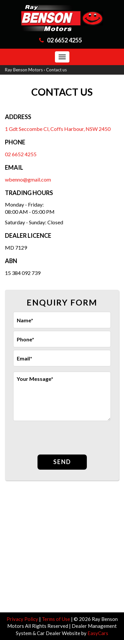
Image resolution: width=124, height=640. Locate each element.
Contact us (56, 69)
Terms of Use (56, 619)
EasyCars (97, 633)
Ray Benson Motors (24, 69)
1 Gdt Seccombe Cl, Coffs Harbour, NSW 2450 (58, 129)
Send (62, 461)
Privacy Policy (23, 619)
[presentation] (63, 438)
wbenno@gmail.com (28, 179)
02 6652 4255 (64, 40)
